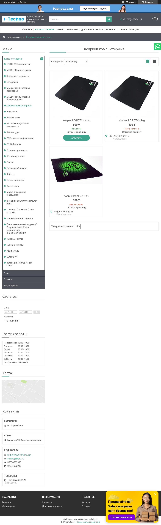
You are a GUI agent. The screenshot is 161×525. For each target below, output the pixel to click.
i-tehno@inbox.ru (15, 458)
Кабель (10, 174)
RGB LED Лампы (15, 239)
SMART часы (13, 117)
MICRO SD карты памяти (19, 70)
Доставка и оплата (92, 29)
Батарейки (12, 82)
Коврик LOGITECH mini (76, 120)
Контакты (72, 29)
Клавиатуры (13, 132)
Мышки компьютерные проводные (18, 89)
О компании (8, 506)
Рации (10, 162)
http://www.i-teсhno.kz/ (19, 455)
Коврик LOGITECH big (132, 120)
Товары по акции (129, 29)
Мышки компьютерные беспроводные (18, 98)
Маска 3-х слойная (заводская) (16, 193)
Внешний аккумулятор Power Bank (22, 202)
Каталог (86, 502)
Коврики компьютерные (19, 105)
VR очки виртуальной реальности (18, 125)
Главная (27, 29)
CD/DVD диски (14, 144)
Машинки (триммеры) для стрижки (20, 211)
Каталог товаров (44, 29)
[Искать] (109, 19)
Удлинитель (13, 251)
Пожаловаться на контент (88, 522)
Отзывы (110, 29)
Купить (78, 138)
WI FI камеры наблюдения (20, 138)
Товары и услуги (15, 37)
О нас (60, 29)
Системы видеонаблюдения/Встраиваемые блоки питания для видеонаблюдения (22, 228)
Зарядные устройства (18, 76)
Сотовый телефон (16, 180)
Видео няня (13, 186)
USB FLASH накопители (19, 64)
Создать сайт (10, 2)
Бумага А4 (12, 257)
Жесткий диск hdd (16, 156)
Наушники (12, 111)
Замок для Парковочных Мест (19, 264)
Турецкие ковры (15, 245)
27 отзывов (131, 2)
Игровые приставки (17, 150)
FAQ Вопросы (11, 285)
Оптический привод (17, 168)
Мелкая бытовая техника (20, 218)
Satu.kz (94, 519)
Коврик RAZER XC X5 (76, 196)
